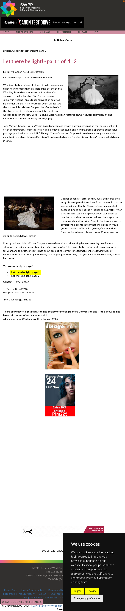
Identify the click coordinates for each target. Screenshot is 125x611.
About (42, 593)
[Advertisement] (64, 169)
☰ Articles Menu (61, 40)
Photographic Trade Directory (18, 593)
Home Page (10, 589)
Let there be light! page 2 (25, 275)
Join (96, 32)
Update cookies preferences (21, 601)
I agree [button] (77, 591)
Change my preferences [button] (87, 598)
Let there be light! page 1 (25, 272)
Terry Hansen (21, 281)
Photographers (24, 32)
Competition (64, 32)
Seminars (45, 32)
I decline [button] (92, 591)
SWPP (6, 32)
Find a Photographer (32, 589)
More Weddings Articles (17, 299)
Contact (82, 32)
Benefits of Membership (61, 589)
